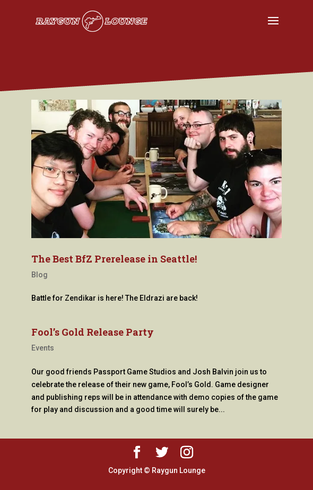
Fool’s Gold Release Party (92, 332)
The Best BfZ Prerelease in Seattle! (114, 258)
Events (42, 348)
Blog (39, 274)
